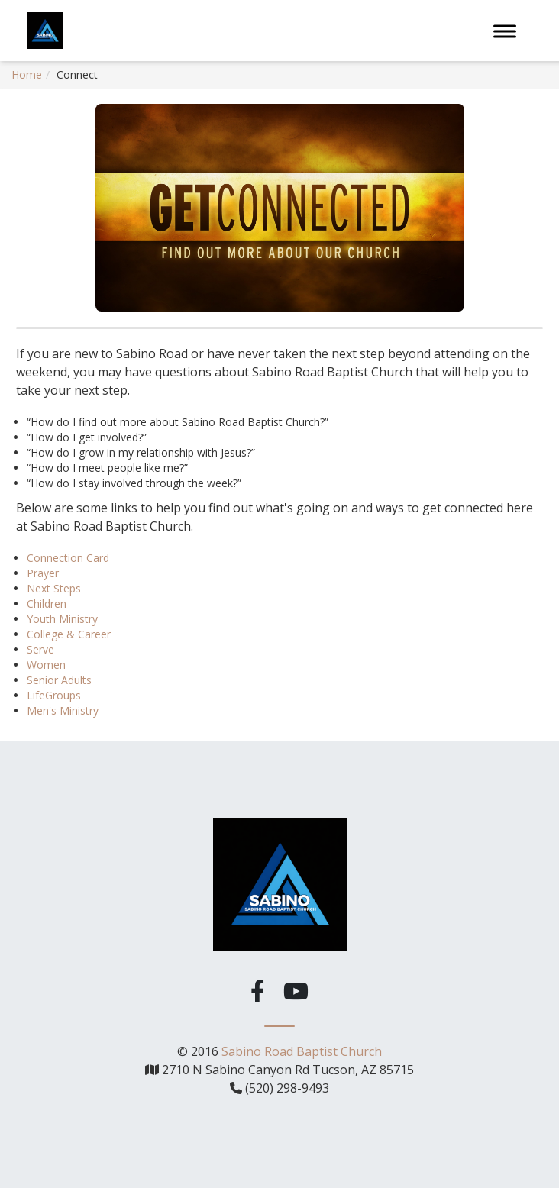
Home (26, 74)
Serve (40, 649)
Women (46, 664)
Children (46, 603)
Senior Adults (59, 680)
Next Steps (54, 588)
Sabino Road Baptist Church (301, 1050)
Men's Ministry (63, 710)
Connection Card (68, 557)
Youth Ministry (62, 619)
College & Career (69, 634)
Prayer (43, 573)
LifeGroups (54, 695)
